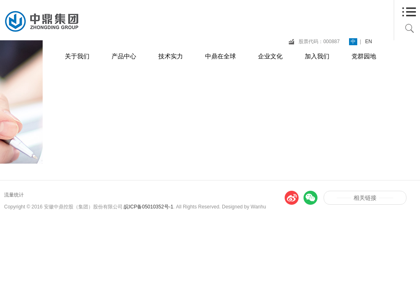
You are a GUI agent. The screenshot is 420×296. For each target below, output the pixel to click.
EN (368, 41)
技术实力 (170, 56)
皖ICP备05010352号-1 (148, 207)
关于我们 (77, 56)
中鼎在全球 (220, 56)
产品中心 (124, 56)
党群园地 (364, 56)
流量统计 (14, 195)
